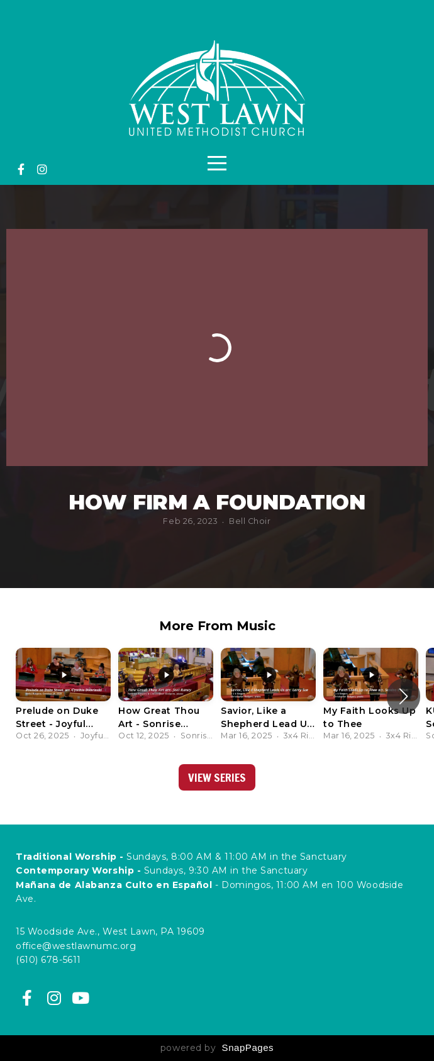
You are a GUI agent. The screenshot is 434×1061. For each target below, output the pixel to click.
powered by (217, 1047)
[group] (63, 696)
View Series (217, 777)
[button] (403, 696)
